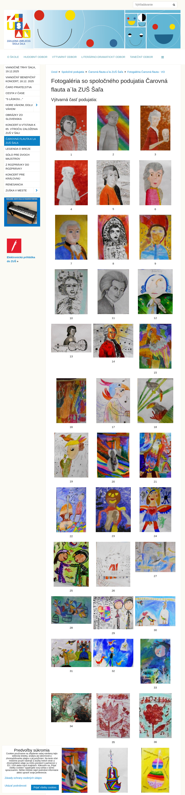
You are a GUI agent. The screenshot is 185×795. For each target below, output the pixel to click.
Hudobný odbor (36, 56)
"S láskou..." (14, 99)
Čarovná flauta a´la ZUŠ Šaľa (21, 140)
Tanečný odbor (141, 56)
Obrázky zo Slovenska (14, 117)
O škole (13, 56)
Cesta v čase (15, 93)
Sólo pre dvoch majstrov (18, 156)
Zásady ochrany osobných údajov (23, 778)
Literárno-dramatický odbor (103, 56)
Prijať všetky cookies (45, 787)
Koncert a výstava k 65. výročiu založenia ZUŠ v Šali (22, 128)
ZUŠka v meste (23, 190)
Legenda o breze (18, 148)
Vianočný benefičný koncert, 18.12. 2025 (20, 79)
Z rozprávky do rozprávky (17, 166)
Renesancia (14, 184)
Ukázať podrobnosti (15, 785)
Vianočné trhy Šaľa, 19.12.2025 (21, 69)
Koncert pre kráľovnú (15, 176)
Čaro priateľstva (19, 87)
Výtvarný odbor (64, 56)
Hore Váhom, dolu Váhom (23, 107)
